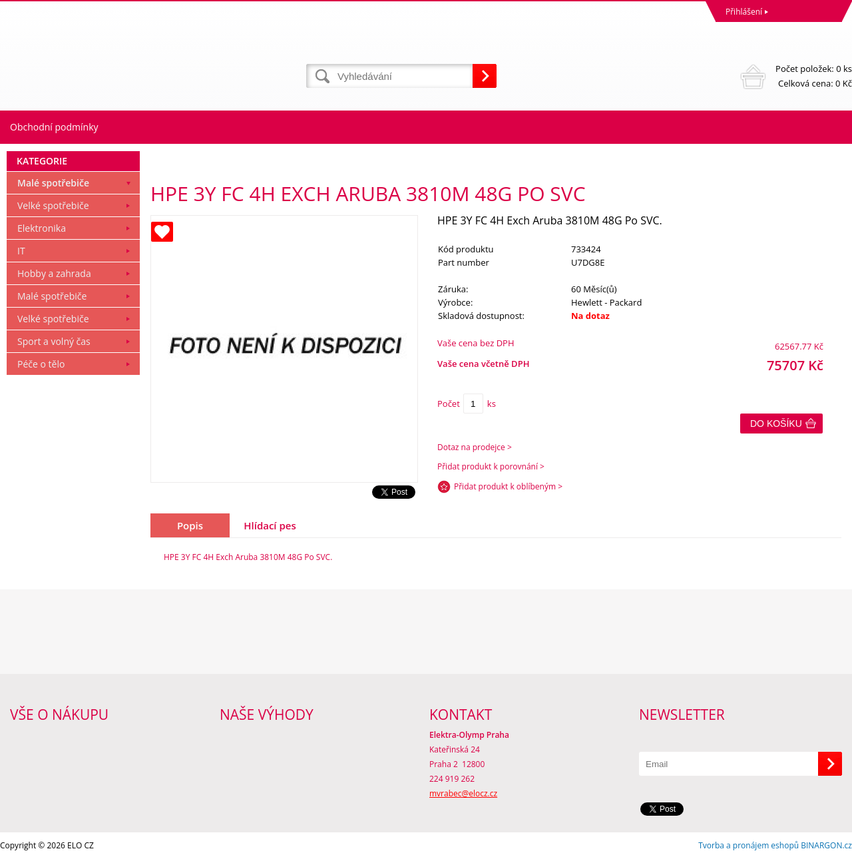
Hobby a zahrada (54, 273)
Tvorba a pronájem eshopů (748, 845)
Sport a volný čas (54, 341)
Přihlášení (744, 11)
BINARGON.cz (826, 845)
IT (21, 250)
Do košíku (776, 423)
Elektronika (41, 228)
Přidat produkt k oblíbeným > (508, 486)
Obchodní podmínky (54, 127)
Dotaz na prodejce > (474, 447)
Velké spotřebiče (53, 205)
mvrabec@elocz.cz (463, 793)
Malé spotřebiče (53, 182)
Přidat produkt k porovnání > (490, 466)
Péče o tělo (41, 364)
